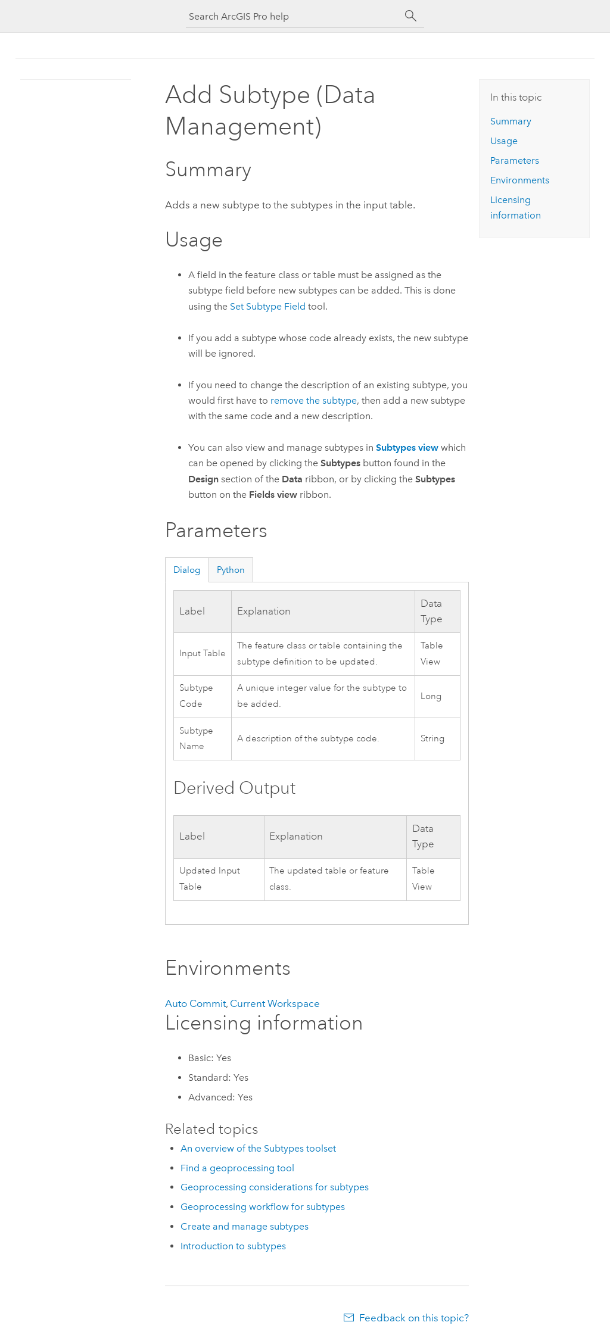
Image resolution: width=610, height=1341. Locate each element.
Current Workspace (275, 1003)
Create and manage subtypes (244, 1226)
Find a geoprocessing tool (237, 1168)
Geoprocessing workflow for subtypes (262, 1206)
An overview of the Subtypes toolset (258, 1148)
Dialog (186, 570)
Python (231, 570)
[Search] (411, 16)
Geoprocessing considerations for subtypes (274, 1187)
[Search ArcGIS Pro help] (293, 16)
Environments (519, 180)
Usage (504, 140)
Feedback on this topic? (414, 1318)
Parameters (514, 160)
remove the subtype (313, 400)
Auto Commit (195, 1003)
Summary (510, 121)
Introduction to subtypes (233, 1246)
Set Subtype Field (268, 306)
